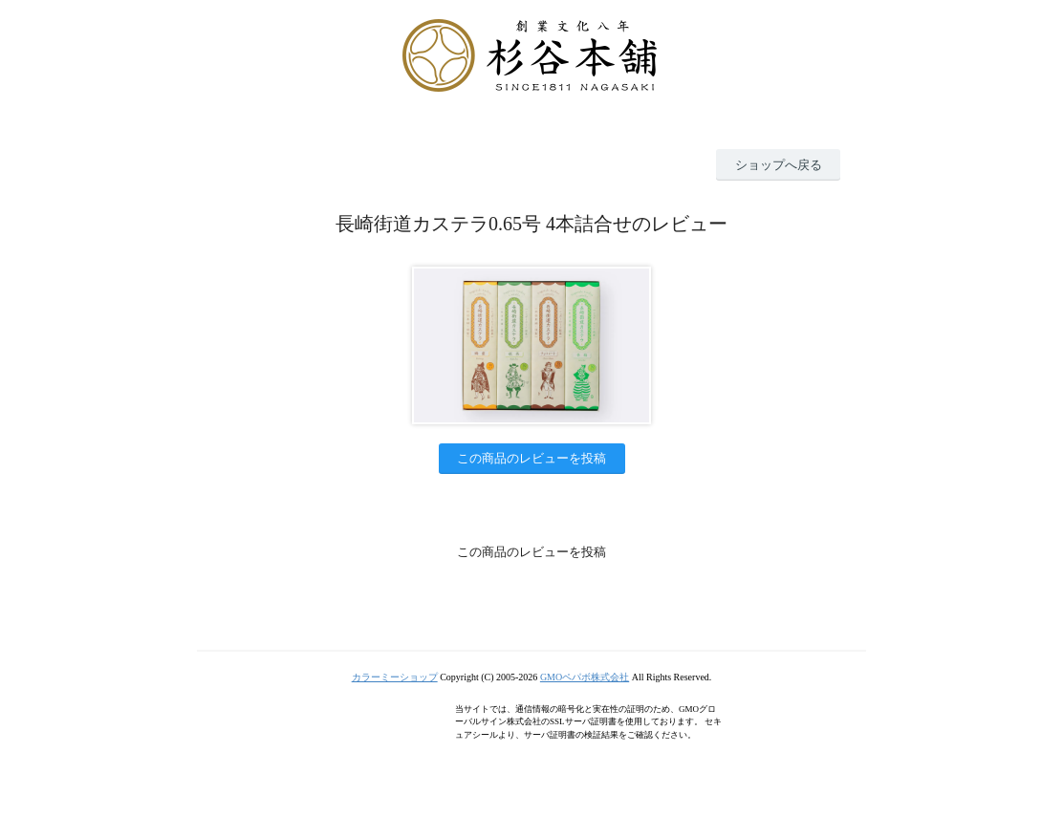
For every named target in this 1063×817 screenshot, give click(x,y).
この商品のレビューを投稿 (531, 458)
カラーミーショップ (395, 677)
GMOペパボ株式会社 (584, 677)
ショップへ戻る (778, 165)
